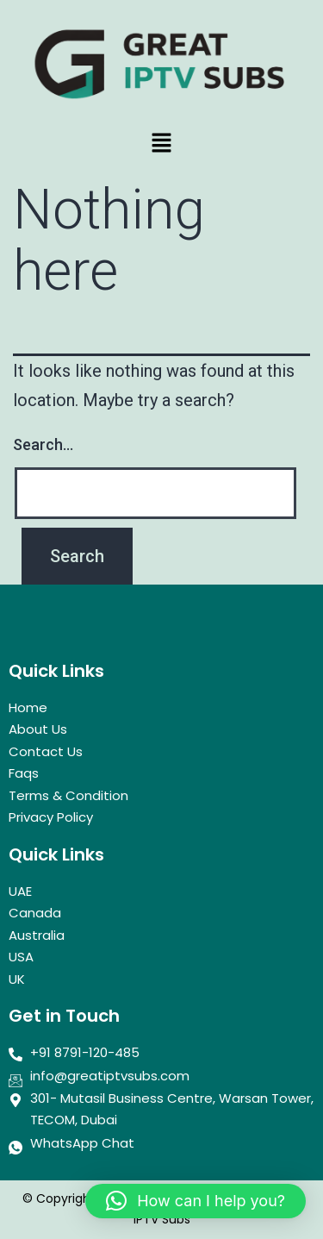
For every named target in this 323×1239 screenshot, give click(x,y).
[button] (161, 144)
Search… (43, 444)
